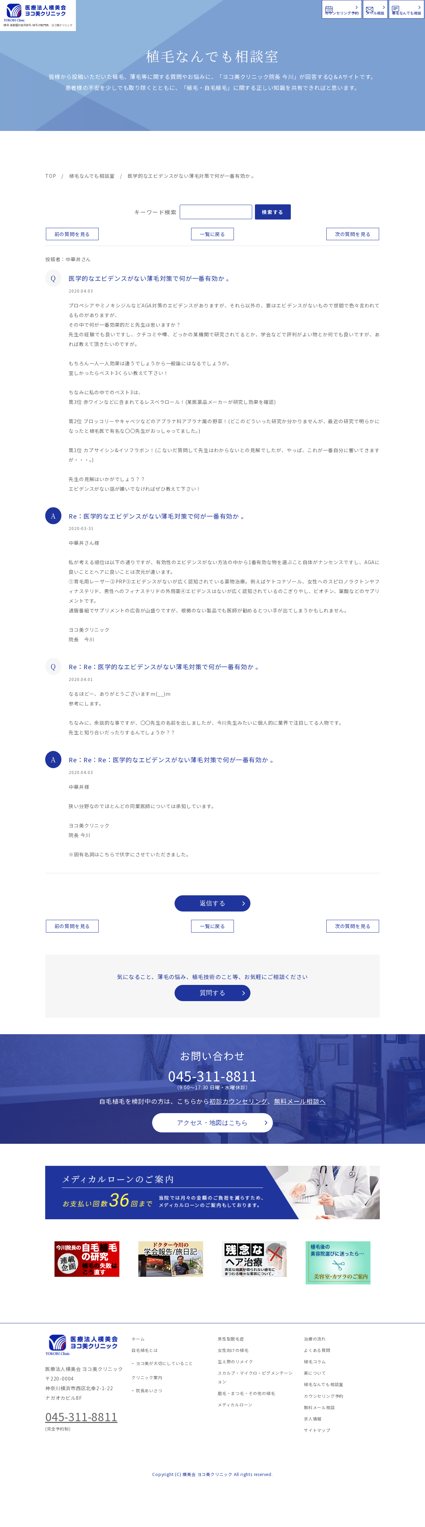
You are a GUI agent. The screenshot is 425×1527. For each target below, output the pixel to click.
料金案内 (197, 152)
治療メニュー (107, 152)
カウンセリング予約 (217, 8)
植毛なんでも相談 (379, 8)
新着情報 (277, 152)
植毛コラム (317, 152)
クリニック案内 (153, 152)
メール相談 (300, 8)
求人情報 (359, 152)
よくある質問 (237, 152)
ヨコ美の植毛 (66, 152)
